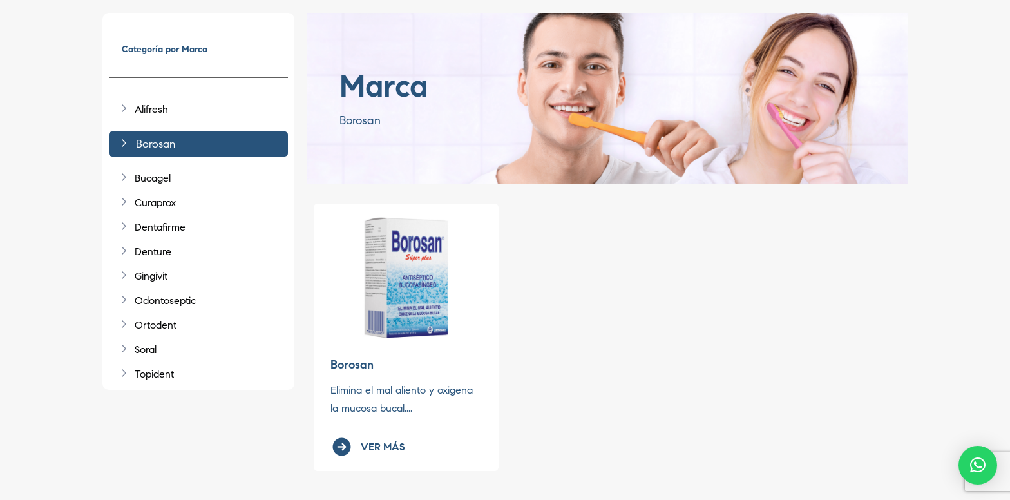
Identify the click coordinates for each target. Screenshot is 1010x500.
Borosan (352, 365)
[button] (977, 465)
